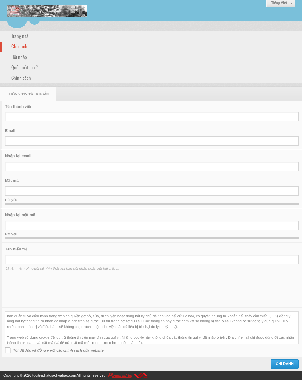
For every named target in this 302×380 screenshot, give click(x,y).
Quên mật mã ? (24, 67)
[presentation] (54, 291)
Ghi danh (19, 46)
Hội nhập (19, 56)
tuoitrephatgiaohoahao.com (54, 375)
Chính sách (21, 77)
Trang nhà (20, 35)
